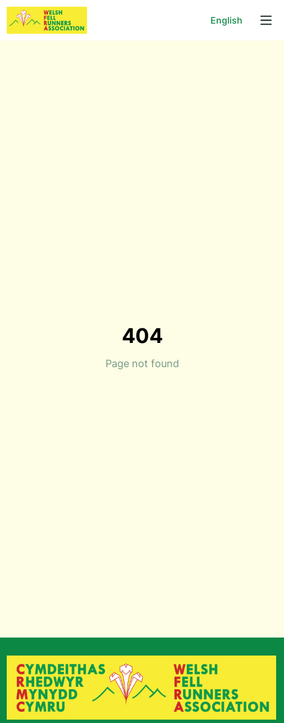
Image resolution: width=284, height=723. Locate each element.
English (226, 20)
